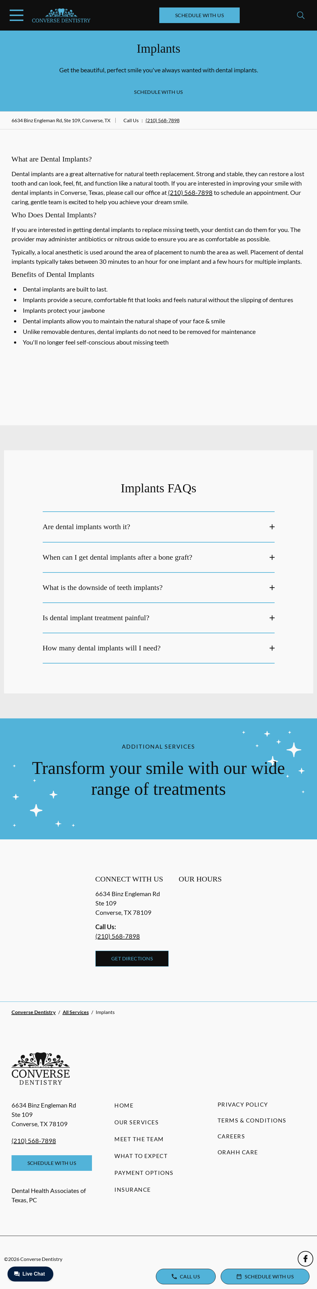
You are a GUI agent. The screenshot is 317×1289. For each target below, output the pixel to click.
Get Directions (132, 958)
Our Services (136, 1122)
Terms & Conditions (252, 1120)
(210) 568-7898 (163, 120)
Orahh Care (238, 1152)
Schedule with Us (199, 15)
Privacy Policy (243, 1104)
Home (123, 1105)
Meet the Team (139, 1139)
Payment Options (144, 1172)
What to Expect (141, 1155)
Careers (231, 1136)
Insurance (132, 1189)
